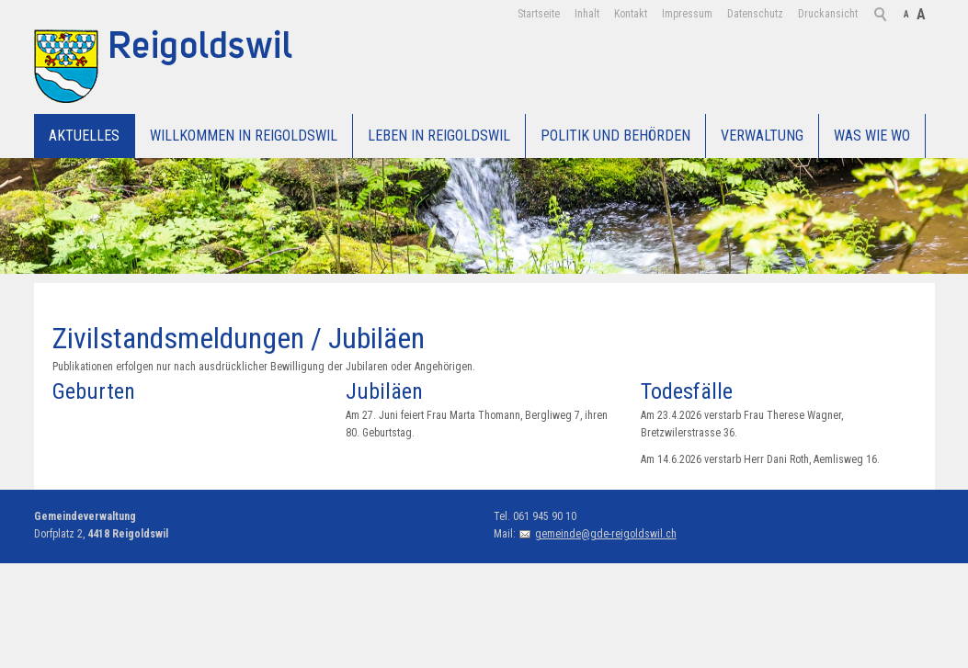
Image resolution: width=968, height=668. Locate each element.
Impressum (687, 13)
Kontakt (630, 13)
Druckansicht (828, 13)
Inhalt (587, 13)
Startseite (539, 13)
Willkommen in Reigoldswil (243, 135)
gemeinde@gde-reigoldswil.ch (606, 533)
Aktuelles (84, 135)
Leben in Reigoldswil (439, 135)
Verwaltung (762, 135)
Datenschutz (755, 13)
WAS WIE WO (872, 135)
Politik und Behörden (615, 135)
